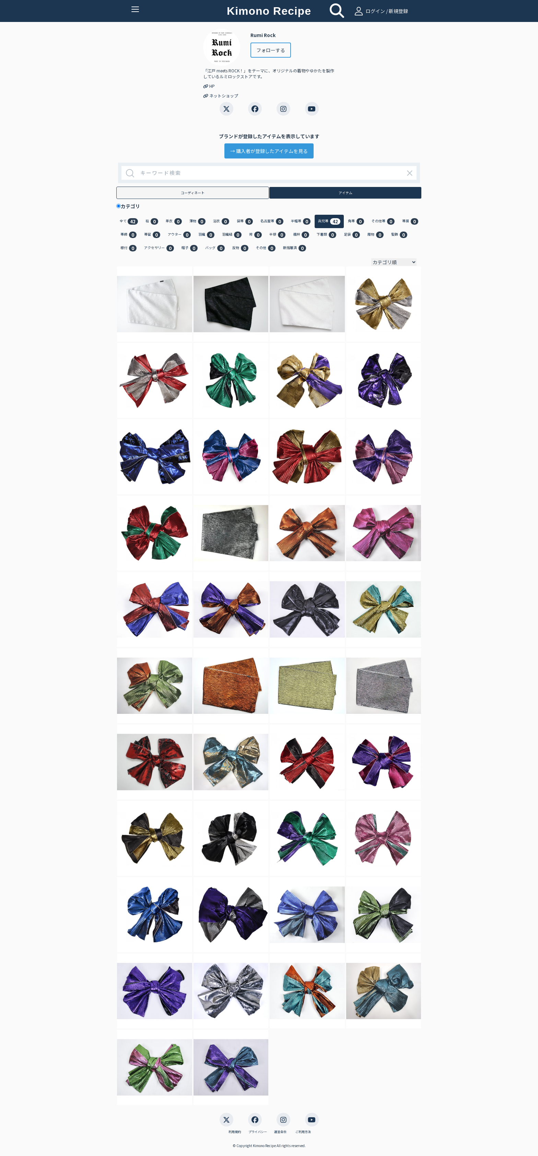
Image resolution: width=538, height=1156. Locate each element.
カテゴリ (133, 206)
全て (129, 221)
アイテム (345, 192)
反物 (240, 248)
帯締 (128, 235)
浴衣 (221, 221)
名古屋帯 (271, 221)
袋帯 (245, 221)
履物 (375, 235)
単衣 (174, 221)
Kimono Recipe (269, 11)
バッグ (215, 248)
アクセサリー (159, 248)
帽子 (190, 248)
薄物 (197, 221)
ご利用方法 (303, 1132)
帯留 (152, 235)
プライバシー (257, 1132)
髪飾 (399, 235)
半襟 (277, 235)
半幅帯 (301, 221)
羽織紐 (232, 235)
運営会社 (280, 1132)
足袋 (352, 235)
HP (209, 86)
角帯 (356, 221)
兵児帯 (329, 221)
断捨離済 (294, 248)
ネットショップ (220, 95)
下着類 (326, 235)
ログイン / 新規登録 (380, 11)
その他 (266, 248)
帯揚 (410, 221)
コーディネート (192, 192)
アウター (179, 235)
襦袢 (301, 235)
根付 (128, 248)
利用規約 (235, 1132)
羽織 (206, 235)
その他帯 (383, 221)
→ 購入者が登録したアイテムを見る (269, 151)
